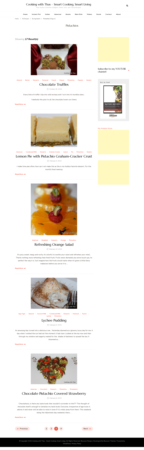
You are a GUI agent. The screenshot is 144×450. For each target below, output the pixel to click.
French (54, 80)
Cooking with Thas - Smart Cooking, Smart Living (48, 441)
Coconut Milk (41, 314)
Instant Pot (36, 14)
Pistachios (71, 80)
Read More (19, 104)
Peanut (61, 80)
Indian (47, 14)
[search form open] (127, 6)
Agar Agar (21, 314)
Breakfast (45, 240)
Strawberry (74, 389)
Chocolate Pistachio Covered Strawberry (54, 393)
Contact (108, 14)
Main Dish (78, 14)
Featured (45, 80)
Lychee (49, 316)
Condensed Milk (31, 152)
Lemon (65, 152)
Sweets (88, 80)
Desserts (36, 80)
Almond (19, 80)
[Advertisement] (113, 49)
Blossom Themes (110, 441)
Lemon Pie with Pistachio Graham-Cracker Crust (54, 156)
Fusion (84, 314)
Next (86, 429)
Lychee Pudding (54, 320)
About (118, 14)
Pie (72, 152)
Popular (80, 80)
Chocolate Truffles (54, 84)
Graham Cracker (54, 152)
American (57, 14)
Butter (27, 80)
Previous (24, 429)
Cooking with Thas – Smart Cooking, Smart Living (58, 4)
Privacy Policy (76, 444)
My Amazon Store (105, 128)
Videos (89, 14)
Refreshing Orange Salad (54, 244)
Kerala (68, 14)
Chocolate (43, 389)
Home (25, 14)
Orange (63, 240)
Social (98, 14)
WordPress (67, 444)
